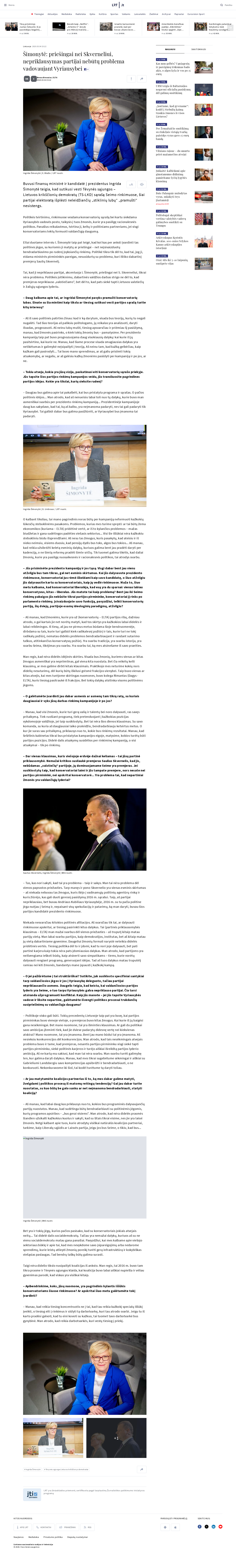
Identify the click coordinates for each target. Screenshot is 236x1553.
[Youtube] (220, 1527)
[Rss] (87, 1527)
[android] (165, 1527)
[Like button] (86, 69)
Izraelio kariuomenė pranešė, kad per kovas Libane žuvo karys (124, 27)
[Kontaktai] (44, 1527)
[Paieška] (226, 5)
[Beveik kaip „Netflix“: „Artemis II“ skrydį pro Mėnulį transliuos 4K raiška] (59, 26)
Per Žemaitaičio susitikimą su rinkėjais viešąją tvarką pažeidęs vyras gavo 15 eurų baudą (172, 134)
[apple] (175, 1527)
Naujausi (170, 49)
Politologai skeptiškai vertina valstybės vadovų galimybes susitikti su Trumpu (171, 220)
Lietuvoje (27, 46)
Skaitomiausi (198, 49)
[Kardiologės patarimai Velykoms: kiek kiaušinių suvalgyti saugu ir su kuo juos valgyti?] (200, 26)
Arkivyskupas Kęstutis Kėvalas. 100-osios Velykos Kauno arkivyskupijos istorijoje (172, 243)
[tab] (170, 49)
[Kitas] (230, 28)
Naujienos (19, 1537)
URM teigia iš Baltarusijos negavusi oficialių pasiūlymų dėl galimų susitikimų (173, 89)
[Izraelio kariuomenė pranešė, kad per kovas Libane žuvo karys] (106, 26)
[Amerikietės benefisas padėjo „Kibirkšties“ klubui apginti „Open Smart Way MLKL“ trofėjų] (153, 26)
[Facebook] (200, 1527)
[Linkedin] (213, 1527)
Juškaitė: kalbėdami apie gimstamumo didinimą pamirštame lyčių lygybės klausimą (171, 176)
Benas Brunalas (43, 77)
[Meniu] (9, 5)
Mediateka (33, 1537)
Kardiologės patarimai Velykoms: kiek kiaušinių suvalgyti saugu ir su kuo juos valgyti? (220, 27)
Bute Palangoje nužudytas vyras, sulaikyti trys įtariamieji (171, 197)
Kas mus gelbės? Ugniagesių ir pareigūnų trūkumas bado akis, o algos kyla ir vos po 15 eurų (173, 69)
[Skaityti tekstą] (141, 184)
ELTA (53, 77)
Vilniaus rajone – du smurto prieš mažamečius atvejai (173, 152)
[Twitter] (206, 1527)
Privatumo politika (52, 1537)
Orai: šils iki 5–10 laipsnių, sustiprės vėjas (172, 261)
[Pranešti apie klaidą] (131, 78)
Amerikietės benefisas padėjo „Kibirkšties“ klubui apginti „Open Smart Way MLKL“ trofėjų (173, 27)
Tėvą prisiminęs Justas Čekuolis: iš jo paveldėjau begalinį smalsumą (30, 27)
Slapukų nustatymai (77, 1537)
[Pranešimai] (67, 1527)
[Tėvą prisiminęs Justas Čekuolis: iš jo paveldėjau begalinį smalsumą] (11, 26)
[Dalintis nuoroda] (141, 78)
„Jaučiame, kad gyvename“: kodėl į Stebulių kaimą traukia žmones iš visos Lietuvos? (172, 111)
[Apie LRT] (23, 1527)
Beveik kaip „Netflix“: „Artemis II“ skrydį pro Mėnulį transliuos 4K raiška (78, 27)
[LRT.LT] (118, 5)
